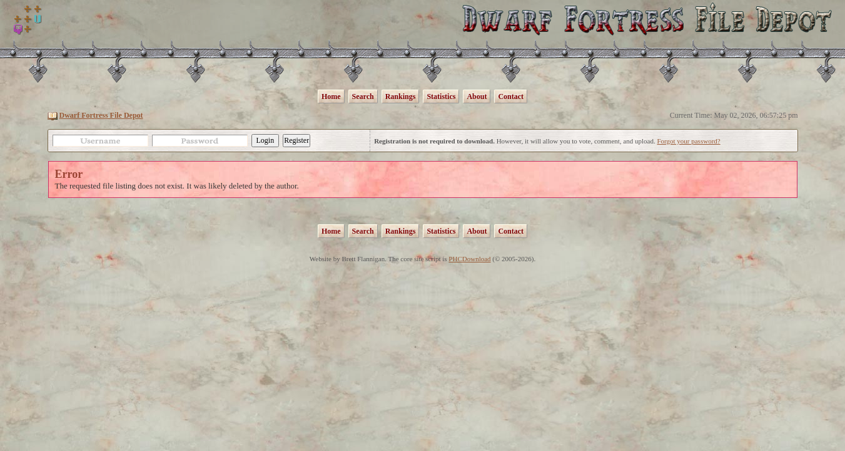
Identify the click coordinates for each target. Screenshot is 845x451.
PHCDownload (469, 258)
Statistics (441, 96)
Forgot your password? (688, 141)
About (477, 96)
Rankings (400, 96)
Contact (511, 96)
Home (331, 96)
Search (363, 96)
